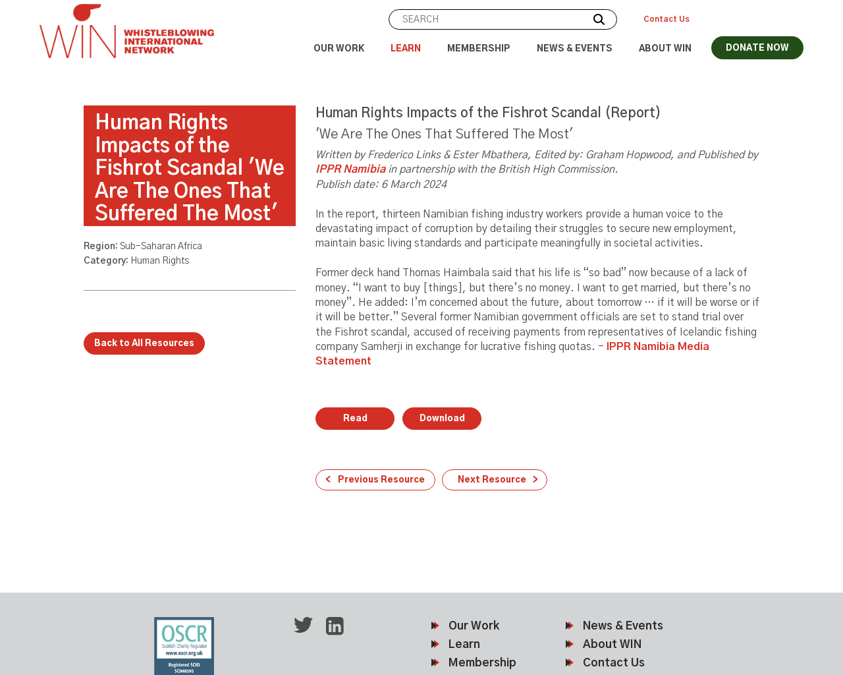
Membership (478, 49)
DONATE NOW (757, 48)
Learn (406, 49)
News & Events (574, 49)
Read (355, 419)
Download (442, 419)
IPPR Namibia (350, 169)
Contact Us (666, 19)
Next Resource (492, 480)
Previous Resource (381, 480)
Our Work (338, 49)
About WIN (665, 49)
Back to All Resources (144, 343)
